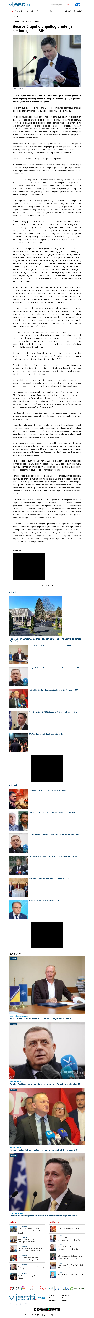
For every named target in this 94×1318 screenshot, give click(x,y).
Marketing (65, 1295)
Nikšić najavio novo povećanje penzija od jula (44, 900)
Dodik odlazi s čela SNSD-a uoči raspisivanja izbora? (47, 790)
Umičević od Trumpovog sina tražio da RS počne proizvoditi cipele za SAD (54, 812)
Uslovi (51, 1298)
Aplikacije (65, 1298)
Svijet (52, 11)
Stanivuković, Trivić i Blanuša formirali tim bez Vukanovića (49, 878)
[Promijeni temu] (77, 4)
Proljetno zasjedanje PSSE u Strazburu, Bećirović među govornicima (53, 712)
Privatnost (52, 1301)
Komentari (78, 11)
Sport (59, 11)
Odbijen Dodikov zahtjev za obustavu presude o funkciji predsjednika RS (54, 668)
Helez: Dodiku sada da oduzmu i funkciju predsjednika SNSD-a (51, 646)
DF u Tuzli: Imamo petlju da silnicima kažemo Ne (46, 734)
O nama (51, 1295)
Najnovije (30, 11)
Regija (44, 11)
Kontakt (64, 1301)
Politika (13, 958)
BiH (38, 11)
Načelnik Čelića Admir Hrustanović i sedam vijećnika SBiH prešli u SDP (53, 690)
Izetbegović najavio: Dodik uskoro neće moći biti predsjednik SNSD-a (53, 856)
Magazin (15, 16)
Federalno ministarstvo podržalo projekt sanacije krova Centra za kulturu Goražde (45, 640)
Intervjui (68, 11)
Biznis (23, 16)
